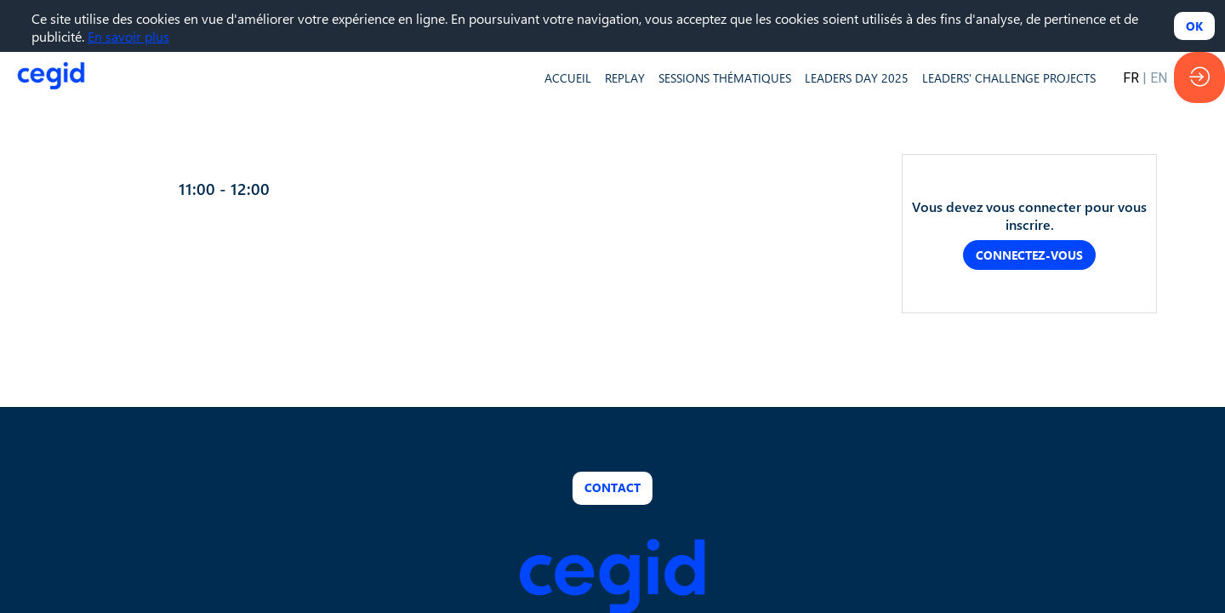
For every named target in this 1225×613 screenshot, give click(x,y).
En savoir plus (128, 36)
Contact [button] (612, 487)
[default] (567, 77)
